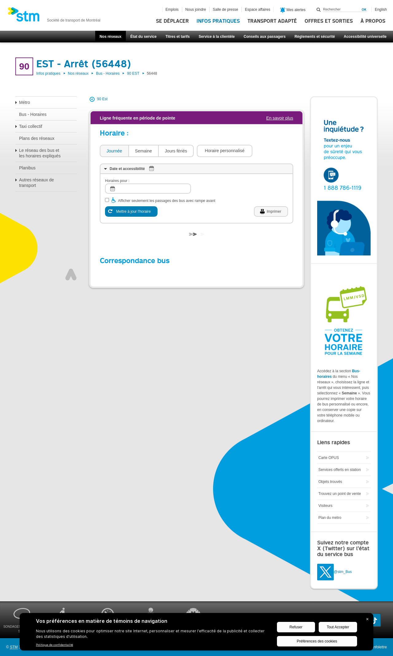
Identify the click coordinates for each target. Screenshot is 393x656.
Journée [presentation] (114, 150)
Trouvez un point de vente (339, 494)
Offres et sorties (329, 21)
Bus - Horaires (108, 73)
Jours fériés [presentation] (176, 150)
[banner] (54, 16)
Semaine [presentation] (143, 150)
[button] (224, 151)
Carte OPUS (328, 458)
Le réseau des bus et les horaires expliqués (39, 153)
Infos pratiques (218, 21)
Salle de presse (225, 9)
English (381, 9)
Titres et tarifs (177, 36)
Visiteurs (325, 506)
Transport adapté (272, 21)
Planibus (27, 167)
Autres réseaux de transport (36, 182)
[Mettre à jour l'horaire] (131, 211)
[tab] (114, 151)
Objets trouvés (330, 482)
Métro (24, 102)
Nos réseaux (110, 36)
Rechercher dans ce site (319, 9)
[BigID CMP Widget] (196, 633)
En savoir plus (279, 118)
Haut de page (70, 274)
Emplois (172, 9)
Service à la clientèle (217, 36)
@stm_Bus (343, 572)
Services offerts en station (339, 470)
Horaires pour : (117, 181)
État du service (143, 36)
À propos (372, 21)
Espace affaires (257, 9)
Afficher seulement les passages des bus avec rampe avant (166, 201)
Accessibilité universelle (365, 36)
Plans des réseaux (36, 138)
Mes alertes (292, 10)
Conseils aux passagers (264, 36)
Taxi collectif (30, 126)
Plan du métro (329, 518)
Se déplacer (172, 21)
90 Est (102, 99)
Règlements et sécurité (314, 36)
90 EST (133, 73)
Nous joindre (195, 9)
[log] (148, 189)
